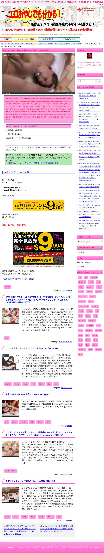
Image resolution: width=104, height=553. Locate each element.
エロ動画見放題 (47, 39)
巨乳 (32, 422)
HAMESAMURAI (65, 342)
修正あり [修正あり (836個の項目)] (82, 321)
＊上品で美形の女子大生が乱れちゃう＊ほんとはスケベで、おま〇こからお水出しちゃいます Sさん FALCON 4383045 (89, 106)
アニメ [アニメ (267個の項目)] (89, 292)
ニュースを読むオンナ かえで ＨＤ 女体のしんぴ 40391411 (32, 348)
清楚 (33, 384)
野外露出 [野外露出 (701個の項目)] (82, 350)
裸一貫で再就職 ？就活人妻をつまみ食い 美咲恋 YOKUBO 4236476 (89, 152)
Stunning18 (74, 44)
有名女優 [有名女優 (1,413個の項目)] (98, 330)
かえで (17, 384)
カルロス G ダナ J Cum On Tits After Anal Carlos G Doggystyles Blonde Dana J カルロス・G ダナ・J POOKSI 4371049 (89, 224)
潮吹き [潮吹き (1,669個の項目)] (94, 335)
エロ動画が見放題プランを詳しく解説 (19, 279)
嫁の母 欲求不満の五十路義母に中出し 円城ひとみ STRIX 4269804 (89, 127)
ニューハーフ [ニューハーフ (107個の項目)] (83, 306)
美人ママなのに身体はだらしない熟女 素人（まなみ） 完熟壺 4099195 (89, 186)
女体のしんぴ (66, 388)
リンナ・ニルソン (10, 470)
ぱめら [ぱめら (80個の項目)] (81, 287)
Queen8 (68, 426)
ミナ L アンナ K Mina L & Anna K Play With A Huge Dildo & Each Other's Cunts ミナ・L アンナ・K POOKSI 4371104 (88, 118)
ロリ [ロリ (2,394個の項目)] (80, 316)
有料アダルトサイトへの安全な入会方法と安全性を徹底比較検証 (32, 163)
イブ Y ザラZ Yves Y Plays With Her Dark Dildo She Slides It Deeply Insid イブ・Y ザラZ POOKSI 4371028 (89, 134)
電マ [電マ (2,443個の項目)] (90, 350)
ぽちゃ (14, 422)
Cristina (7, 286)
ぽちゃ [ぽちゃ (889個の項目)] (99, 287)
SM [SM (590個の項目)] (86, 277)
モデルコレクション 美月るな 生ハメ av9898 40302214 (30, 481)
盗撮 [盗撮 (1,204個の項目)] (80, 345)
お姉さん (7, 384)
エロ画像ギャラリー (69, 39)
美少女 (41, 517)
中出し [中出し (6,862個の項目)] (88, 316)
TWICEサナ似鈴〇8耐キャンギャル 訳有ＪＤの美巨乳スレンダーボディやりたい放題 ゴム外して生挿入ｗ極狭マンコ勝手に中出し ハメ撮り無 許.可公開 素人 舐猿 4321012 (89, 196)
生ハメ (33, 517)
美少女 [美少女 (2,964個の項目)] (94, 345)
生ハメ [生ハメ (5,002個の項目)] (88, 340)
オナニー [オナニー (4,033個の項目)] (98, 292)
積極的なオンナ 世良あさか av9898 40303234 (89, 158)
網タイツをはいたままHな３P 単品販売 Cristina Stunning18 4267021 (27, 50)
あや (6, 422)
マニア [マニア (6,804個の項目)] (81, 311)
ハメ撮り (23, 422)
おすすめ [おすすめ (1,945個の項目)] (94, 277)
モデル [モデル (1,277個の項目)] (89, 311)
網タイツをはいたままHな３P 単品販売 (51, 147)
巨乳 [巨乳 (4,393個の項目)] (98, 325)
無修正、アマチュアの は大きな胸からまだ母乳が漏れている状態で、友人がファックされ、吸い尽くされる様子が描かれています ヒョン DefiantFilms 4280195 (89, 175)
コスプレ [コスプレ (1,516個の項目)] (82, 301)
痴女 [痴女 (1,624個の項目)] (95, 340)
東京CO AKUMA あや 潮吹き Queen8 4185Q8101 (28, 394)
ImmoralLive (67, 474)
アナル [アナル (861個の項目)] (81, 292)
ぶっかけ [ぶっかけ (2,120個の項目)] (90, 287)
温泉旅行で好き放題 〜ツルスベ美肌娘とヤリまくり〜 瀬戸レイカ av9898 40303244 (89, 95)
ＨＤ (56, 384)
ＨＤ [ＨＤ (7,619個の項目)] (80, 354)
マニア (26, 384)
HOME (6, 39)
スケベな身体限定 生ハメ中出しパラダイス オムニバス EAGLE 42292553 (90, 165)
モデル (16, 517)
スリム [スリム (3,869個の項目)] (91, 301)
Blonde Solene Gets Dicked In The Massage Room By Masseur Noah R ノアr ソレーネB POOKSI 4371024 (89, 144)
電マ (59, 517)
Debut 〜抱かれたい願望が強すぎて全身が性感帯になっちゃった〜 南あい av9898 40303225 (89, 214)
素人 (49, 384)
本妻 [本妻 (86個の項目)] (80, 335)
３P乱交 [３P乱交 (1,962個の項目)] (98, 350)
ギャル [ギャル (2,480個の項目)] (92, 296)
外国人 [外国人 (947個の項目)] (81, 325)
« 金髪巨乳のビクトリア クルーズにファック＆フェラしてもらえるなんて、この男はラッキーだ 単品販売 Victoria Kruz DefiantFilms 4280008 (20, 530)
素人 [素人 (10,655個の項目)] (87, 345)
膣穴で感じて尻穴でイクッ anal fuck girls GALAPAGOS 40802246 (89, 206)
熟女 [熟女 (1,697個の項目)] (80, 340)
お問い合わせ (80, 266)
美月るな (50, 517)
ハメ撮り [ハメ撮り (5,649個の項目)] (95, 306)
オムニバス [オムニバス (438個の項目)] (83, 296)
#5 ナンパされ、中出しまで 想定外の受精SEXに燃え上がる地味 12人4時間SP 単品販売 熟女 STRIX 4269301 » (56, 528)
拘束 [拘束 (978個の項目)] (80, 330)
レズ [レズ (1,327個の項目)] (97, 311)
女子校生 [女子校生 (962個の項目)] (90, 325)
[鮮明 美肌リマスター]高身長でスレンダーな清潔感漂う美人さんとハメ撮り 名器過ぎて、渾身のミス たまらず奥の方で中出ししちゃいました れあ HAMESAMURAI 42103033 (39, 299)
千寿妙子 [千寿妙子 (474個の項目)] (92, 321)
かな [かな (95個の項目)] (98, 282)
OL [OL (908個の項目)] (80, 277)
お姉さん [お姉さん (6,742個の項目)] (82, 282)
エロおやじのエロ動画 (25, 39)
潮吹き (41, 384)
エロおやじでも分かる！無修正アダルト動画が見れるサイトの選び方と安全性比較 (27, 44)
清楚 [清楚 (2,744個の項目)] (87, 335)
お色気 (7, 517)
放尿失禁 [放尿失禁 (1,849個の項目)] (89, 330)
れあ (6, 338)
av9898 (69, 520)
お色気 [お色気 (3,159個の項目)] (91, 282)
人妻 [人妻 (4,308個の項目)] (95, 316)
